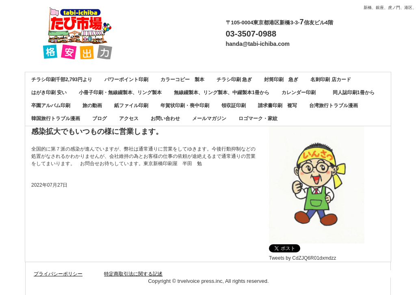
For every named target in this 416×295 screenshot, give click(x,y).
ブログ (99, 118)
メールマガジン (209, 118)
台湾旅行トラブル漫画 (333, 105)
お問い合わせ (165, 118)
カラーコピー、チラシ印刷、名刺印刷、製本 (80, 33)
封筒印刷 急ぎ (281, 79)
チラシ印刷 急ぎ (234, 79)
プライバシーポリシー (58, 274)
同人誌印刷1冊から (354, 92)
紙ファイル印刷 (131, 105)
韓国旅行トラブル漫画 (55, 118)
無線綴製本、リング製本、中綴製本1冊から (221, 92)
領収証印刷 (233, 105)
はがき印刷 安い (49, 92)
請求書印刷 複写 (277, 105)
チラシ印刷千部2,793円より (61, 79)
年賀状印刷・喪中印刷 (184, 105)
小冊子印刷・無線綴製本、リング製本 (120, 92)
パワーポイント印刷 (126, 79)
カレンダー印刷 (301, 92)
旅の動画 (92, 105)
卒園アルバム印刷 (50, 105)
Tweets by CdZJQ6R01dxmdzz (302, 258)
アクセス (129, 118)
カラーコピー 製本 (182, 79)
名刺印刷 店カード (330, 79)
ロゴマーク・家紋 (257, 118)
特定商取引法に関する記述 (133, 274)
